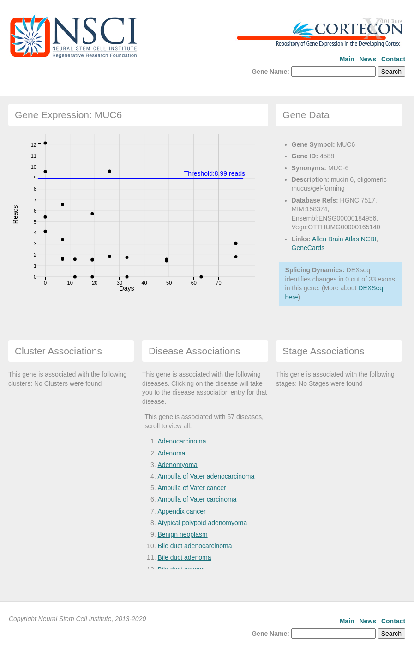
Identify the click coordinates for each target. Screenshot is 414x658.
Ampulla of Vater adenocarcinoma (205, 476)
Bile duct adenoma (184, 557)
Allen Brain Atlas (335, 239)
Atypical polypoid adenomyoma (202, 522)
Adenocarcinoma (181, 441)
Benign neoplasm (182, 534)
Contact (393, 59)
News (367, 59)
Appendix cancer (181, 511)
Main (347, 59)
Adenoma (171, 453)
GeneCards (308, 247)
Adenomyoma (177, 464)
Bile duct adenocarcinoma (194, 546)
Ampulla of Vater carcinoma (196, 499)
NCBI (368, 239)
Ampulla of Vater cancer (191, 487)
